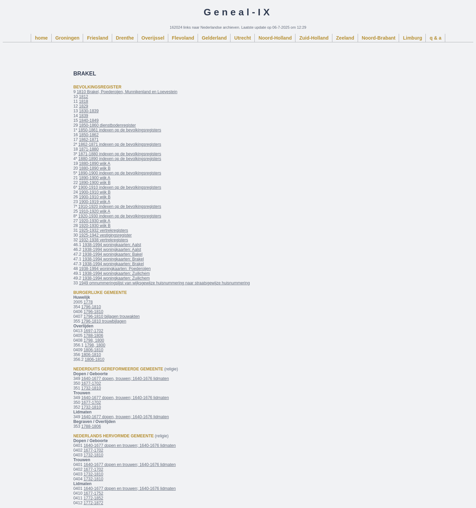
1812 (83, 96)
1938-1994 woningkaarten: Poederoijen (115, 268)
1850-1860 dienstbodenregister (107, 125)
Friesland (97, 38)
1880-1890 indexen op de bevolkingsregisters (119, 158)
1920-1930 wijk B (94, 225)
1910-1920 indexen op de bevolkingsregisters (119, 206)
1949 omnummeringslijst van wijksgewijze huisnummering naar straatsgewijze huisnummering (164, 283)
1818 (83, 101)
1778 (88, 302)
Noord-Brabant (379, 38)
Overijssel (153, 38)
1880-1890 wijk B (94, 168)
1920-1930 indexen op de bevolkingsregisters (119, 216)
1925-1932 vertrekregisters (103, 230)
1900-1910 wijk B (94, 192)
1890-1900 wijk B (94, 182)
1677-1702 (91, 383)
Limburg (412, 38)
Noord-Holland (275, 38)
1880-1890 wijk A (94, 163)
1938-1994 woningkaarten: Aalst (111, 244)
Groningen (67, 38)
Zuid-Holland (314, 38)
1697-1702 (93, 330)
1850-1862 (88, 134)
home (41, 38)
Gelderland (214, 38)
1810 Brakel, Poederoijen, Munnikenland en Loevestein (127, 91)
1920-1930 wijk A (94, 220)
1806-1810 (93, 350)
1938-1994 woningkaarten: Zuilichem (116, 273)
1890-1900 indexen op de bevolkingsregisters (119, 173)
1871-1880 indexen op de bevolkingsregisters (119, 154)
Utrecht (242, 38)
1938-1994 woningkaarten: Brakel (113, 259)
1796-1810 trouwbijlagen (103, 321)
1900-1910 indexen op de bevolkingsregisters (119, 187)
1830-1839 (88, 111)
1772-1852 (93, 498)
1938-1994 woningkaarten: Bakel (112, 254)
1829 (83, 106)
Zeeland (345, 38)
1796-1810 (91, 307)
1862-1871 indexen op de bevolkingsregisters (119, 144)
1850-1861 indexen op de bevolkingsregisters (119, 130)
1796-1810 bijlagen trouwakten (111, 316)
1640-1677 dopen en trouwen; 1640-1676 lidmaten (129, 445)
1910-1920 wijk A (94, 211)
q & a (435, 38)
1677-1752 (93, 493)
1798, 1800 (93, 340)
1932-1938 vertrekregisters (103, 240)
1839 (83, 115)
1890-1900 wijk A (94, 177)
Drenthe (125, 38)
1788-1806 (93, 335)
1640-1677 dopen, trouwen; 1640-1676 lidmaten (125, 378)
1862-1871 (88, 139)
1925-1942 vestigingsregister (105, 235)
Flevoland (183, 38)
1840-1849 (88, 120)
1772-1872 (93, 502)
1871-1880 (88, 149)
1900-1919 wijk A (94, 201)
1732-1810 (91, 388)
